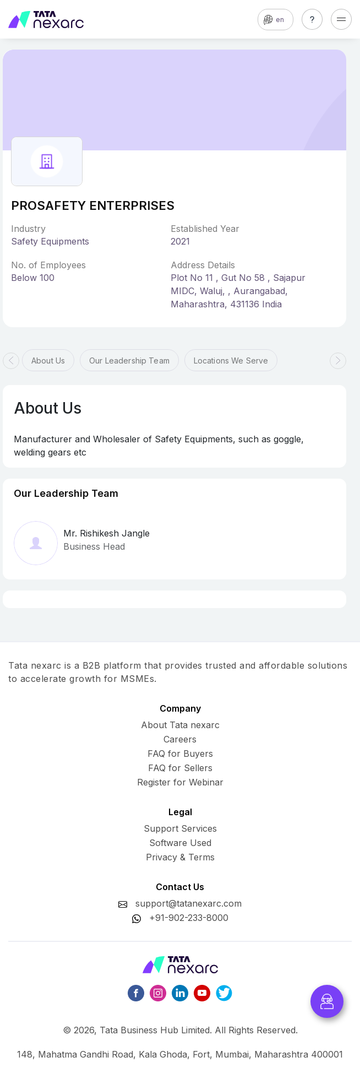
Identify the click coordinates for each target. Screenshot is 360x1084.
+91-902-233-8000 (188, 917)
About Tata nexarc (180, 724)
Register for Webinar (180, 782)
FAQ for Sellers (180, 767)
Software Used (180, 842)
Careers (180, 739)
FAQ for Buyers (180, 753)
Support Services (180, 828)
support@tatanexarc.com (188, 903)
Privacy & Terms (180, 857)
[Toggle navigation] (341, 19)
